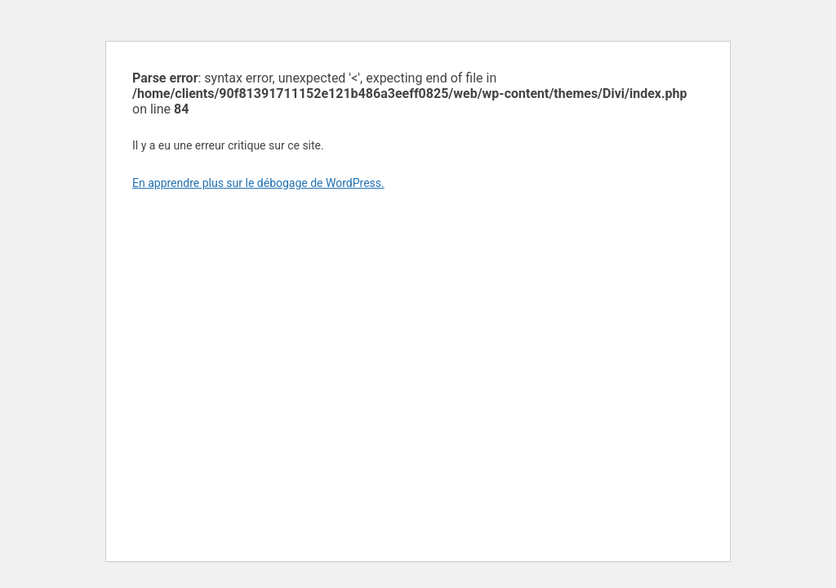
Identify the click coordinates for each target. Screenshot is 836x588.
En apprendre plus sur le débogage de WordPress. (258, 182)
